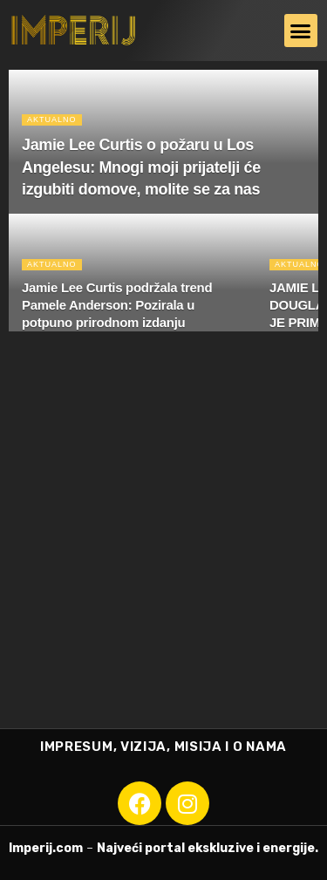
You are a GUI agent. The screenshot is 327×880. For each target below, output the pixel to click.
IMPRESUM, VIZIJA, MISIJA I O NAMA (163, 746)
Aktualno (52, 119)
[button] (300, 30)
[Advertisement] (163, 556)
